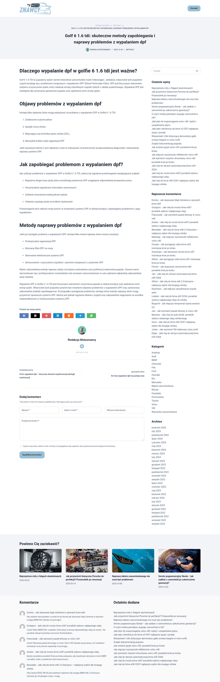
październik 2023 (160, 472)
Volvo (154, 404)
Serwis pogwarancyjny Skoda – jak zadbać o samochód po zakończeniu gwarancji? (176, 579)
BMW (154, 360)
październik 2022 (160, 516)
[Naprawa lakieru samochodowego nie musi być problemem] (133, 561)
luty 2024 (156, 457)
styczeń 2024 (158, 461)
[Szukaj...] (172, 70)
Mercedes (156, 382)
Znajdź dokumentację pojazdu (167, 143)
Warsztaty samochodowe (164, 412)
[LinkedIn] (57, 315)
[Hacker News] (69, 315)
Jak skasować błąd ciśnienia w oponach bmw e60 (60, 612)
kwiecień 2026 (159, 427)
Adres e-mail (70, 410)
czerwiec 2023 (159, 486)
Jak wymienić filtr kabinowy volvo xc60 (178, 329)
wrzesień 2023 (159, 475)
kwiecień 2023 (159, 494)
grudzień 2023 (159, 464)
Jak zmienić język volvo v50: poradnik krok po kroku (139, 645)
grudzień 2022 (159, 509)
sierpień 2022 (158, 523)
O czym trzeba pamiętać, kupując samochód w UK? (139, 627)
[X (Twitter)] (35, 315)
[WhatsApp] (91, 315)
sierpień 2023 (158, 479)
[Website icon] (82, 346)
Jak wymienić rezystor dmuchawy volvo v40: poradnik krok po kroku (147, 653)
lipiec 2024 (157, 438)
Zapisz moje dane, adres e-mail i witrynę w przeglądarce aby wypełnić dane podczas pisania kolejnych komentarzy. (69, 446)
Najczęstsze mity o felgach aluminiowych (172, 88)
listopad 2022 (158, 512)
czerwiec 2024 (159, 442)
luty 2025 (156, 431)
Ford (154, 371)
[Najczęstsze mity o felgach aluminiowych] (41, 561)
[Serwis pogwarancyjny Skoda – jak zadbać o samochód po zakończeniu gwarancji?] (179, 561)
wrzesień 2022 (159, 520)
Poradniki (156, 393)
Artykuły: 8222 (82, 352)
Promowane (158, 397)
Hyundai (156, 375)
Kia (153, 378)
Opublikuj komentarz (32, 454)
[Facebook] (24, 315)
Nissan (155, 389)
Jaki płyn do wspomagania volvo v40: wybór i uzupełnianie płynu (145, 631)
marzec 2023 (158, 498)
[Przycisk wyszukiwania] (196, 70)
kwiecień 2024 (159, 449)
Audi (154, 356)
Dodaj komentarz (30, 421)
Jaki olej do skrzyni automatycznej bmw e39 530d (138, 657)
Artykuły (130, 50)
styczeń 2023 (158, 505)
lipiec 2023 (157, 483)
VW (153, 408)
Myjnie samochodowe (163, 386)
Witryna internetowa (116, 410)
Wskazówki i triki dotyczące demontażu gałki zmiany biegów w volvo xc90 (150, 638)
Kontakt (194, 8)
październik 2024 (160, 435)
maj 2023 (156, 490)
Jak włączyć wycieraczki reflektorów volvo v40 (175, 154)
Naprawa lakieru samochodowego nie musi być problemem (143, 620)
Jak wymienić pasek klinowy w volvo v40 (177, 311)
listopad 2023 (158, 468)
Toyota (155, 400)
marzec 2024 (158, 453)
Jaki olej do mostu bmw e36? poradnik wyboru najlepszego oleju (69, 625)
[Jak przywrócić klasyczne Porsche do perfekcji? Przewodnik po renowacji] (87, 561)
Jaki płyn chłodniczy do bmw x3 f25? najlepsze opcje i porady (144, 634)
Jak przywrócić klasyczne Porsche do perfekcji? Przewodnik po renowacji (150, 616)
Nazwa (25, 410)
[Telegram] (80, 315)
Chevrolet (156, 364)
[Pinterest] (46, 315)
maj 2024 (156, 446)
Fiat (153, 367)
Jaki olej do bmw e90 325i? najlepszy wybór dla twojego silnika (145, 664)
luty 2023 (156, 501)
